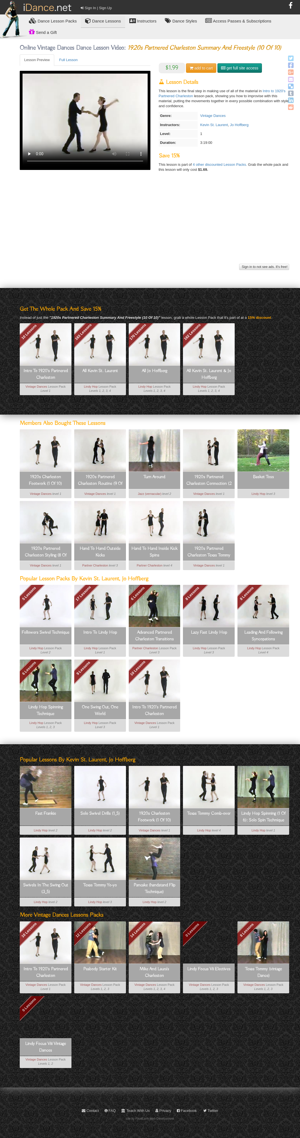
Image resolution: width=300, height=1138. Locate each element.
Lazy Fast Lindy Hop (209, 632)
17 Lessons (83, 593)
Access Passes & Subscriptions (238, 21)
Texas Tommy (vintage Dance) (263, 972)
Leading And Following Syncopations (263, 636)
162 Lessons (192, 331)
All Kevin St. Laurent (100, 371)
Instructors (143, 21)
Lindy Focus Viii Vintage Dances (45, 1047)
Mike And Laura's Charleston (154, 972)
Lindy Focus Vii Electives (208, 969)
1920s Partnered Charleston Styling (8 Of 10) (45, 552)
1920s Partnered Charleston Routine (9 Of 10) (100, 480)
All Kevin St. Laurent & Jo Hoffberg (209, 374)
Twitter (210, 1111)
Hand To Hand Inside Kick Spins (154, 552)
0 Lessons (192, 930)
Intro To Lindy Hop (100, 632)
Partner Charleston (95, 565)
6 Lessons (138, 593)
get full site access (239, 68)
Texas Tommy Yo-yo (100, 885)
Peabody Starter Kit (100, 969)
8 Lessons (192, 593)
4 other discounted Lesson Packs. (220, 164)
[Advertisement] (154, 223)
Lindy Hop (91, 386)
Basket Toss (263, 477)
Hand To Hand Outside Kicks (100, 552)
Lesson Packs (53, 21)
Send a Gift (43, 31)
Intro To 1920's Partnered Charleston (45, 374)
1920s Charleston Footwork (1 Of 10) (45, 480)
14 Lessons (137, 929)
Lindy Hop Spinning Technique (45, 711)
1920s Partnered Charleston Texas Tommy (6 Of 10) (208, 552)
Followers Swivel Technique (45, 632)
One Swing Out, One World (100, 711)
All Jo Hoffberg (154, 371)
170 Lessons (138, 331)
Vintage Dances (213, 116)
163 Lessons (83, 331)
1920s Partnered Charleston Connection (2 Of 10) (209, 480)
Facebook (187, 1111)
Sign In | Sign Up (96, 8)
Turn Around (154, 477)
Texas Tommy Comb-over (208, 813)
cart (201, 68)
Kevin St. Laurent (214, 125)
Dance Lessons (103, 21)
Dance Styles (181, 21)
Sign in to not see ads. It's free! (264, 267)
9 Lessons (83, 668)
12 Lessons (83, 929)
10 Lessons (29, 331)
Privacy (163, 1111)
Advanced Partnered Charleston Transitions (154, 636)
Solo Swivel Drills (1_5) (100, 813)
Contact (90, 1111)
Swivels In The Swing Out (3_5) (45, 889)
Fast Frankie (45, 813)
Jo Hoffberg (239, 125)
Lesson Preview (37, 60)
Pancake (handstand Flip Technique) (154, 889)
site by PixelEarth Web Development (150, 1118)
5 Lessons (29, 593)
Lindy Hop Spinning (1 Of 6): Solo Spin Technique (263, 817)
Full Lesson (68, 60)
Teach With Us (135, 1111)
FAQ (110, 1111)
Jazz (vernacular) (150, 493)
